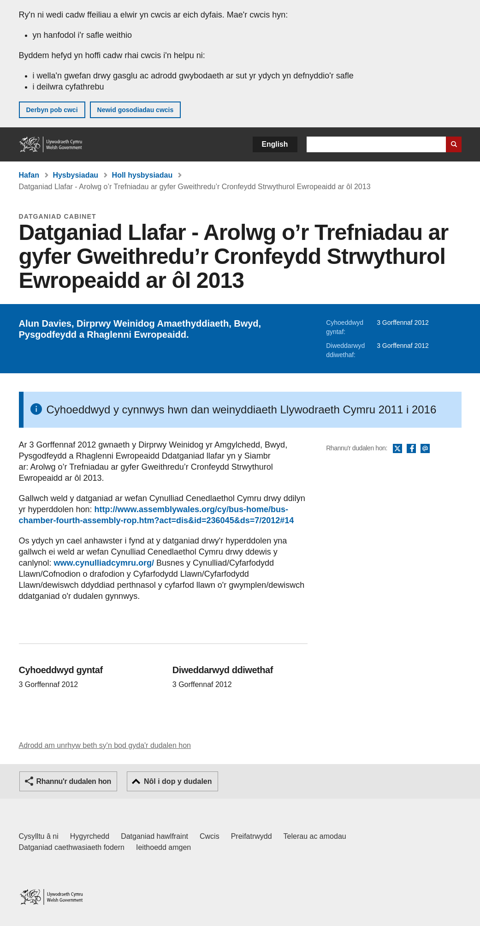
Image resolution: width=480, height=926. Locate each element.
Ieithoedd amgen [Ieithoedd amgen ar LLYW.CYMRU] (163, 847)
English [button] (275, 144)
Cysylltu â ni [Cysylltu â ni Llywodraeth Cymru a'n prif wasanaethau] (39, 836)
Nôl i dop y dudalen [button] (178, 781)
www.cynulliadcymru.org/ (104, 563)
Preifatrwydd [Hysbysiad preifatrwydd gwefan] (251, 836)
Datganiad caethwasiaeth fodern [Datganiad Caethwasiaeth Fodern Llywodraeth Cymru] (72, 847)
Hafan (29, 175)
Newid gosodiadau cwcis (135, 110)
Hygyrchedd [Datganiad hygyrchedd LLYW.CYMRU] (89, 836)
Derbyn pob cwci (52, 110)
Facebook (411, 449)
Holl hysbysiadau (142, 175)
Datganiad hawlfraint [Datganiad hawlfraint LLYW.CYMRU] (154, 836)
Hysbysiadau (75, 175)
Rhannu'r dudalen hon (73, 781)
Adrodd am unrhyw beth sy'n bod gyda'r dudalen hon (105, 745)
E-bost (425, 449)
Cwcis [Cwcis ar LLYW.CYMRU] (209, 836)
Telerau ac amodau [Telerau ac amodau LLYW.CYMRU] (315, 836)
